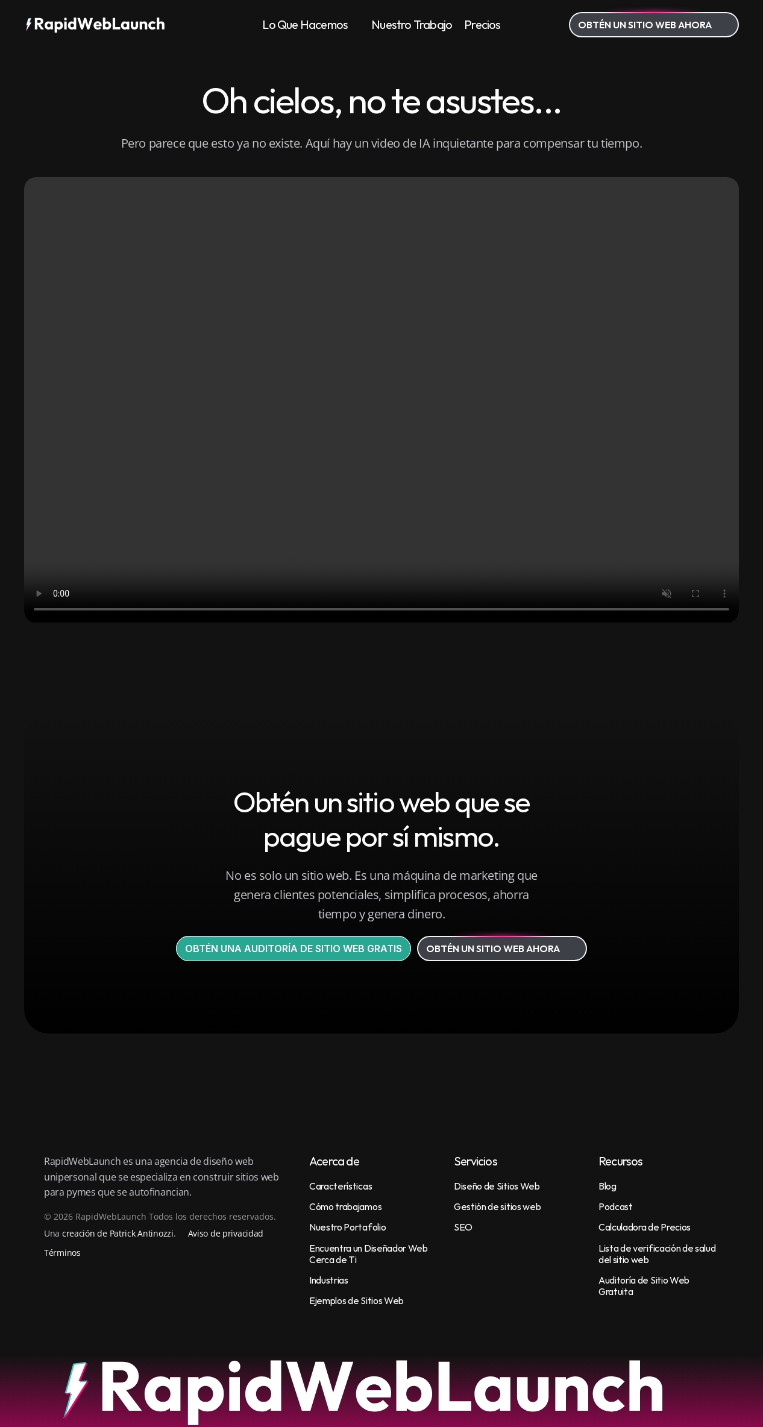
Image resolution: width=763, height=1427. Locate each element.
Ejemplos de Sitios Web (356, 1300)
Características (340, 1186)
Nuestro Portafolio (347, 1227)
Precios (482, 24)
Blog (607, 1186)
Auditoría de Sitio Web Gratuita (644, 1285)
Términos (62, 1252)
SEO (463, 1227)
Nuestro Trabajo (411, 24)
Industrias (328, 1280)
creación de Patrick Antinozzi (118, 1233)
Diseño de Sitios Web (497, 1186)
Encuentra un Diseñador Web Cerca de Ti (369, 1253)
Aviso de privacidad (226, 1233)
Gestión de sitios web (497, 1206)
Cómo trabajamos (345, 1206)
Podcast (615, 1206)
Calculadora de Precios (644, 1227)
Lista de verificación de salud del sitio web (657, 1253)
